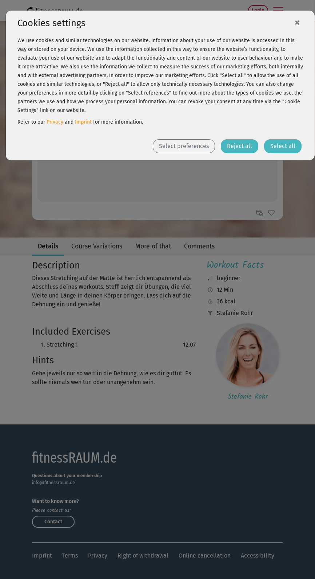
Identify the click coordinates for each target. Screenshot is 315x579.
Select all (282, 146)
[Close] (297, 22)
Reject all (239, 146)
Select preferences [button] (184, 146)
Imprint (83, 122)
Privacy (55, 122)
